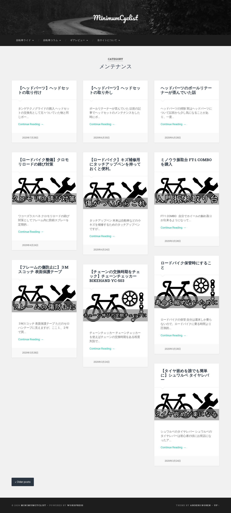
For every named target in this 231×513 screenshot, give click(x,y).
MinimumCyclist (115, 17)
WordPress (75, 505)
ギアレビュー (77, 40)
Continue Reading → (30, 124)
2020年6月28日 (173, 137)
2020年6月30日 (101, 137)
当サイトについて (107, 40)
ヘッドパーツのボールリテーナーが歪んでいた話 (186, 90)
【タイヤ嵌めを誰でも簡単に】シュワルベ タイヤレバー (185, 375)
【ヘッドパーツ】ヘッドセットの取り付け (43, 90)
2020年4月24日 (30, 245)
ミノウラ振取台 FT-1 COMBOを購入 (186, 162)
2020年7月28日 (30, 137)
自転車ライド (23, 40)
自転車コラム (50, 40)
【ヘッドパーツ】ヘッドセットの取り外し (115, 90)
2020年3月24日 (101, 362)
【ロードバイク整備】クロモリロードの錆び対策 (43, 162)
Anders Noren (200, 505)
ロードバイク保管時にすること (186, 265)
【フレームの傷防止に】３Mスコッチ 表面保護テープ (43, 269)
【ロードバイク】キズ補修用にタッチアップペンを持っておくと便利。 (115, 164)
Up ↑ (216, 505)
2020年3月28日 (173, 241)
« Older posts (23, 481)
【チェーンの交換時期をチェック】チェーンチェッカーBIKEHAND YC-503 (114, 276)
